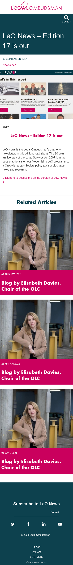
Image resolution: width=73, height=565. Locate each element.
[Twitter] (13, 524)
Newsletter (9, 65)
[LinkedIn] (44, 524)
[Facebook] (28, 524)
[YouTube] (60, 524)
